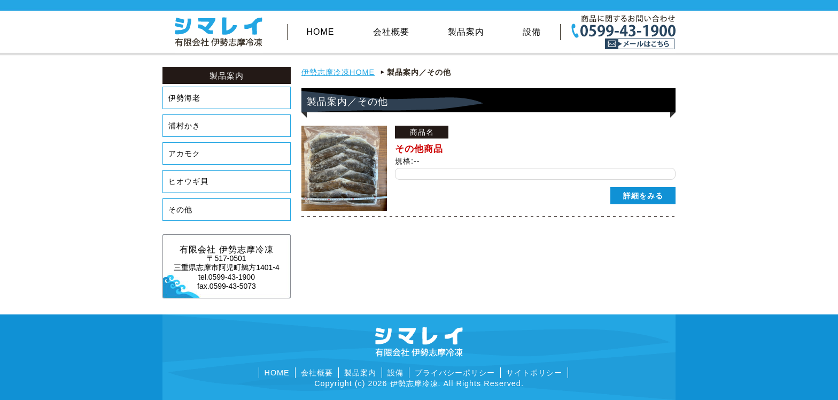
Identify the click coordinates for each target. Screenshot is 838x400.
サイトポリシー (534, 372)
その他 (476, 42)
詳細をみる (643, 195)
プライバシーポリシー (455, 372)
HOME (321, 31)
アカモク (184, 153)
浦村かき (184, 125)
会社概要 (391, 31)
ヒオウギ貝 (188, 181)
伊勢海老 (184, 98)
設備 (532, 31)
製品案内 (466, 31)
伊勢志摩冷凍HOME (338, 72)
